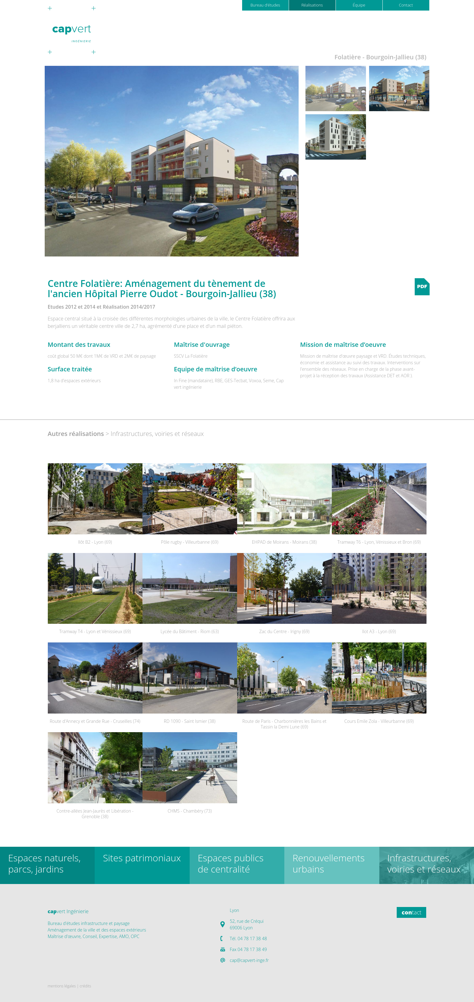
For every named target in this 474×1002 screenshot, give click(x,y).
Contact (406, 5)
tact (411, 912)
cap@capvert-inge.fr (249, 960)
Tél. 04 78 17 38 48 (248, 938)
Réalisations (312, 5)
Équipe (359, 5)
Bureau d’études (265, 5)
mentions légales (62, 986)
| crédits (84, 986)
